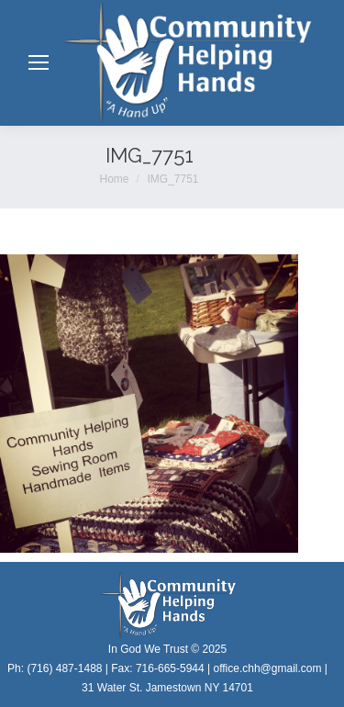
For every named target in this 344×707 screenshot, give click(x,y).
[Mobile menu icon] (39, 62)
